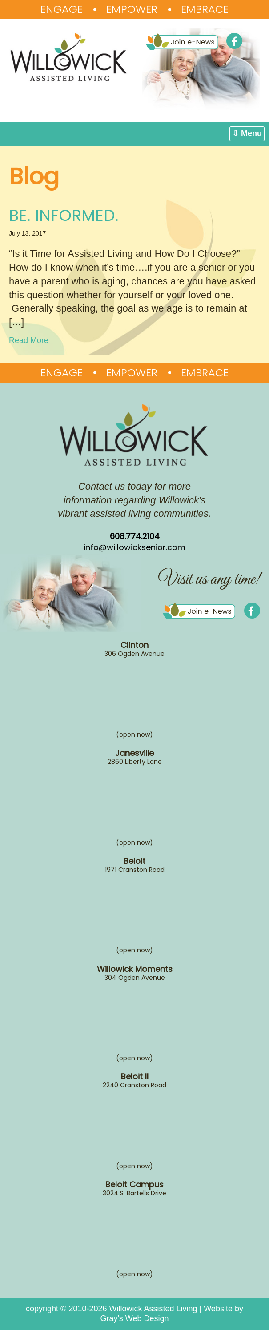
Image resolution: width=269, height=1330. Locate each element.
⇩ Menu (247, 133)
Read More (28, 340)
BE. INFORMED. (64, 215)
